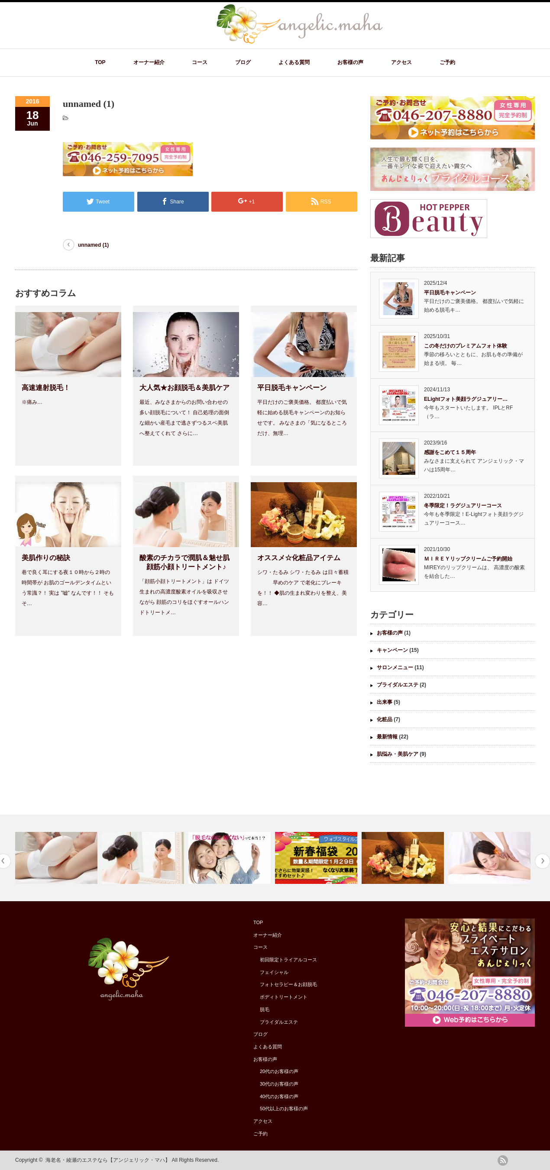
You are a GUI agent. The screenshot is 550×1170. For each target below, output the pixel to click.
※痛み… (32, 402)
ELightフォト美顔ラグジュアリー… (466, 399)
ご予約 (447, 62)
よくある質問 (294, 62)
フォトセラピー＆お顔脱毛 (288, 984)
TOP (100, 62)
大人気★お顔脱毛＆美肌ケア (184, 387)
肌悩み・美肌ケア (397, 754)
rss (503, 1160)
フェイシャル (274, 972)
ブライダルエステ (397, 685)
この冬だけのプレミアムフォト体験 (465, 346)
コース (199, 62)
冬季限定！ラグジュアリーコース (463, 506)
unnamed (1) (93, 245)
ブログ (243, 62)
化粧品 (384, 719)
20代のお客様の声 (279, 1071)
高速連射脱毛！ (46, 387)
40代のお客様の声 (279, 1096)
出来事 (384, 702)
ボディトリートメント (283, 996)
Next (542, 861)
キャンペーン (392, 650)
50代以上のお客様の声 (284, 1108)
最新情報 (387, 737)
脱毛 (264, 1009)
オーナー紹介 (149, 62)
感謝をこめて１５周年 (450, 452)
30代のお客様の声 (279, 1083)
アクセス (401, 62)
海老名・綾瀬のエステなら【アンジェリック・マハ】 (107, 1160)
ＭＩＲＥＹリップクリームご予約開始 (468, 559)
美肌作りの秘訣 (46, 557)
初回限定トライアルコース (288, 959)
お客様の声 (350, 62)
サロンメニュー (395, 667)
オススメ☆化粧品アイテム (298, 557)
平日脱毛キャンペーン (292, 387)
